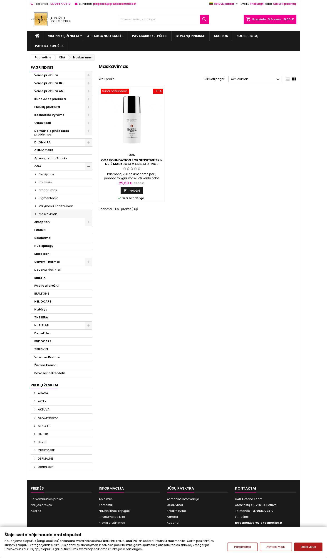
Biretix (42, 442)
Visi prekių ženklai (63, 36)
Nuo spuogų (247, 36)
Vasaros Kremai (47, 357)
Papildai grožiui (49, 46)
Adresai (172, 517)
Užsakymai (175, 505)
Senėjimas (46, 174)
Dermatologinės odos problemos (51, 133)
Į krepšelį (132, 191)
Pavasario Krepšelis (149, 36)
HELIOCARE (42, 301)
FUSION (40, 230)
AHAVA (42, 393)
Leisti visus (308, 547)
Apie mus (106, 499)
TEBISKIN (41, 349)
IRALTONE (41, 293)
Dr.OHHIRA (42, 142)
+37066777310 (59, 4)
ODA (37, 166)
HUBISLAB (41, 325)
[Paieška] (163, 19)
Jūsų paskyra (180, 488)
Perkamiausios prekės (47, 499)
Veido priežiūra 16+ (49, 83)
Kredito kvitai (176, 511)
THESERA (41, 317)
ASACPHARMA (47, 417)
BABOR (42, 434)
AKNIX (41, 401)
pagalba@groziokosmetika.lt (114, 4)
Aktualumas (256, 79)
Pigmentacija (48, 198)
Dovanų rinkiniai (190, 36)
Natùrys (40, 309)
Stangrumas (48, 190)
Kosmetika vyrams (49, 115)
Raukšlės (45, 182)
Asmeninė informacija (183, 499)
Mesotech (42, 254)
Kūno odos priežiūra (50, 99)
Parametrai (242, 547)
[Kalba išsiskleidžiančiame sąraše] (224, 4)
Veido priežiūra (46, 75)
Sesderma (42, 238)
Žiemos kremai (45, 365)
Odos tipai (42, 123)
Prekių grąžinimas (112, 522)
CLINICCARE (43, 150)
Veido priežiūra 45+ (49, 91)
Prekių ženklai (44, 385)
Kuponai (173, 522)
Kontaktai (106, 505)
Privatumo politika (112, 517)
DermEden (42, 333)
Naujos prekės (41, 505)
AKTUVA (43, 409)
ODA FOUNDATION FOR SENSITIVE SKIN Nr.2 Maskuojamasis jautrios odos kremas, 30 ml (132, 164)
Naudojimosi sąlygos (114, 511)
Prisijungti (257, 4)
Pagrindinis (42, 67)
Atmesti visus (275, 547)
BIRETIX (40, 277)
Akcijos (221, 36)
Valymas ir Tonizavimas (56, 206)
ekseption (42, 222)
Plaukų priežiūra (47, 107)
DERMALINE (45, 458)
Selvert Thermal (47, 262)
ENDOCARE (42, 341)
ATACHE (43, 426)
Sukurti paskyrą (284, 4)
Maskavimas (48, 214)
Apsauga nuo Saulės (105, 36)
